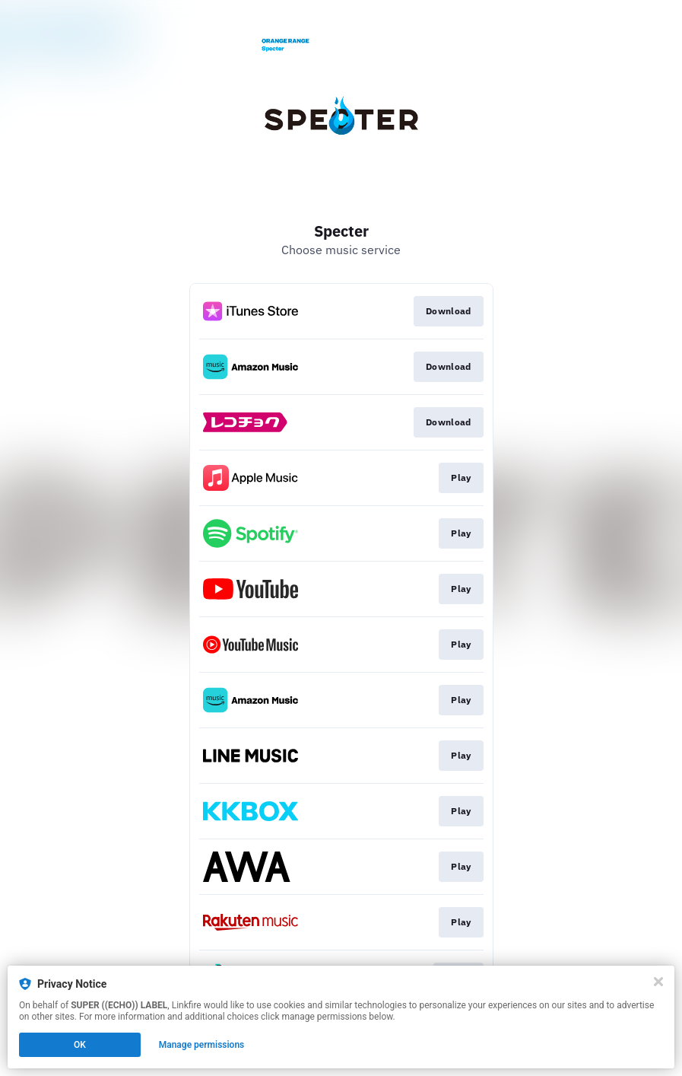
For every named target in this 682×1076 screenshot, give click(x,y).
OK (80, 1044)
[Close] (658, 981)
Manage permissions (202, 1044)
